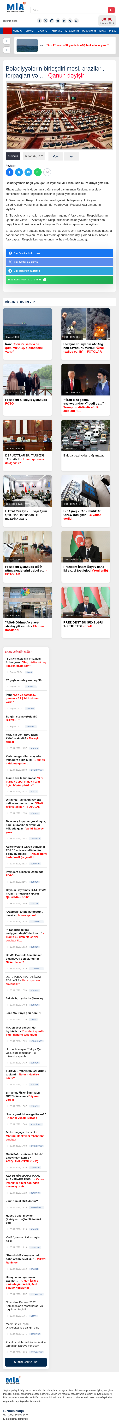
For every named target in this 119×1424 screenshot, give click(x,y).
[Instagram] (51, 20)
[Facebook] (39, 20)
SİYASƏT (30, 31)
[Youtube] (57, 20)
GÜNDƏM (18, 31)
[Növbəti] (6, 49)
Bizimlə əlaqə (10, 20)
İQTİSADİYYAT (72, 31)
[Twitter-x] (45, 20)
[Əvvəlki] (6, 41)
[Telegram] (70, 20)
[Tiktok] (64, 20)
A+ (56, 156)
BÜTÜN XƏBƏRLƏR (26, 1362)
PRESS (112, 31)
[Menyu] (7, 31)
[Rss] (76, 20)
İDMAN (102, 31)
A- (71, 156)
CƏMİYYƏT (43, 31)
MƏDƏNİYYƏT (89, 31)
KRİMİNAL (57, 31)
